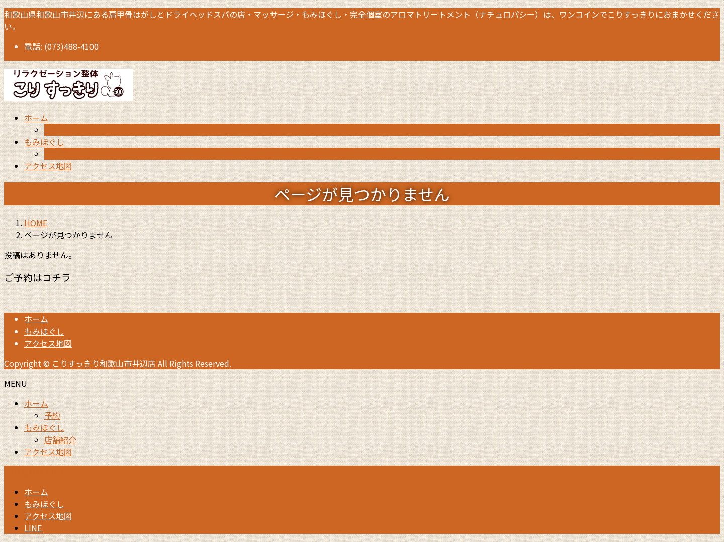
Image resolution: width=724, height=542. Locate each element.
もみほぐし (44, 331)
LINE (33, 528)
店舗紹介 (60, 154)
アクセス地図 (48, 343)
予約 (52, 130)
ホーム (36, 319)
